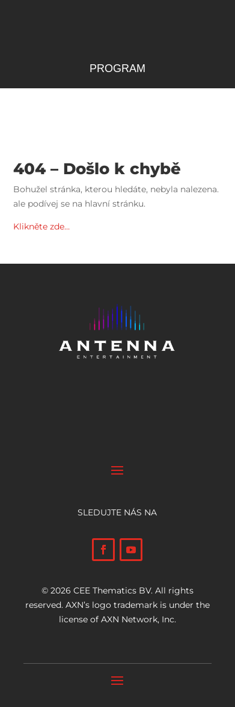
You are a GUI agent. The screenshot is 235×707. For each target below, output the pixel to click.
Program (117, 69)
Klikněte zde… (41, 226)
